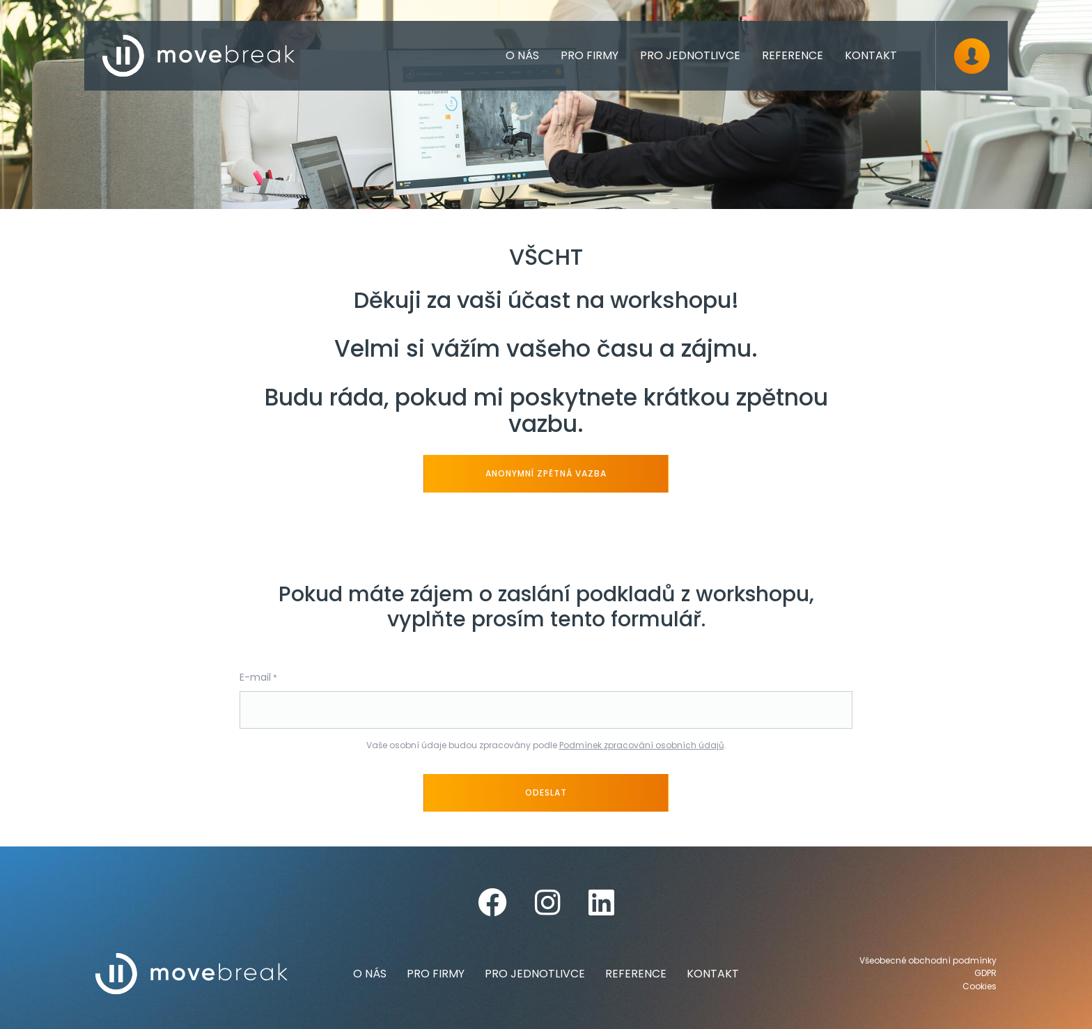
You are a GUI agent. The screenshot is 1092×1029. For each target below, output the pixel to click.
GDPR (985, 973)
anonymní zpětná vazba (545, 473)
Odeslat (546, 792)
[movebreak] (198, 56)
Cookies (979, 986)
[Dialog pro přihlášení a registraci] (972, 56)
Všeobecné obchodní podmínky (928, 961)
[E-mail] (546, 710)
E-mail (255, 677)
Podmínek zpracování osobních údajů (641, 745)
